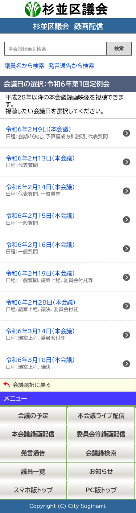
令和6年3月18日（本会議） (40, 363)
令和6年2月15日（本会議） (40, 219)
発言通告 (33, 453)
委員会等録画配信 (101, 434)
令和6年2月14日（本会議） (40, 190)
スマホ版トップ (33, 490)
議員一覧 (33, 471)
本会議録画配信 (33, 434)
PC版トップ (101, 490)
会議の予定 (33, 415)
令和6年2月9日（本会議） (57, 132)
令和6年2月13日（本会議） (40, 161)
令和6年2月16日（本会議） (40, 248)
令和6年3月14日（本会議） (40, 334)
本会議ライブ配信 (101, 415)
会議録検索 (101, 453)
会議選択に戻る (32, 385)
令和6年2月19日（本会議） (49, 276)
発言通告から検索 (71, 66)
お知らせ (101, 471)
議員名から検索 (24, 66)
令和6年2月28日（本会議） (42, 306)
